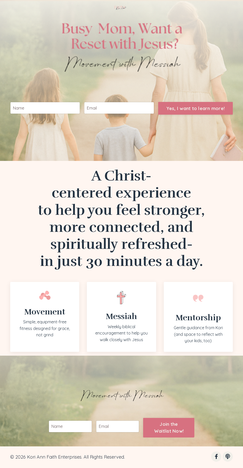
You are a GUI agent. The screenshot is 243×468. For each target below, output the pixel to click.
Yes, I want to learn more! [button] (195, 117)
